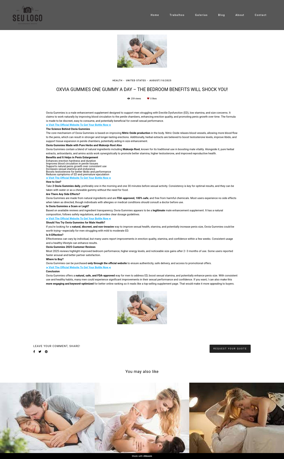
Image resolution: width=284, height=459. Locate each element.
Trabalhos (177, 15)
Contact (261, 15)
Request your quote (230, 348)
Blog (221, 15)
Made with (142, 456)
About (239, 15)
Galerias (201, 15)
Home (155, 15)
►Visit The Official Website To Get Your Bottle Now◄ (78, 125)
